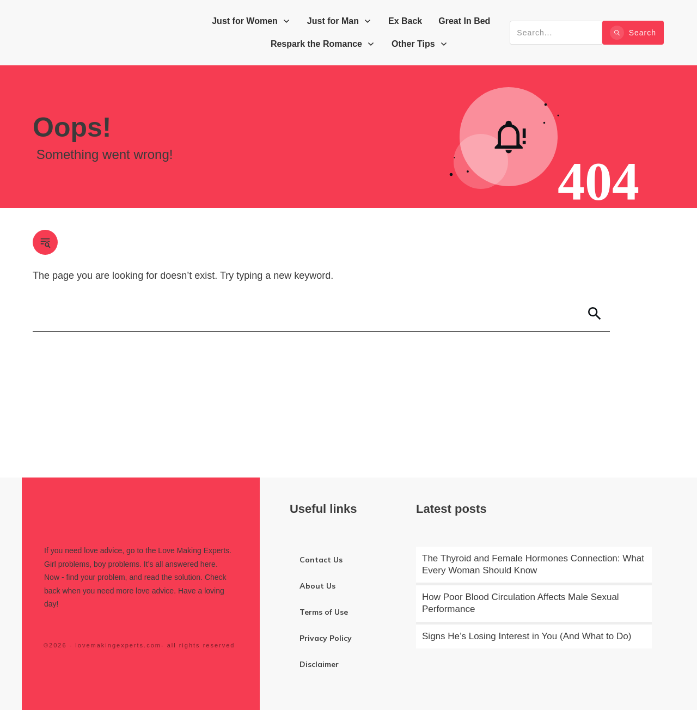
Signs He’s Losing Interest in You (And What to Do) (526, 636)
